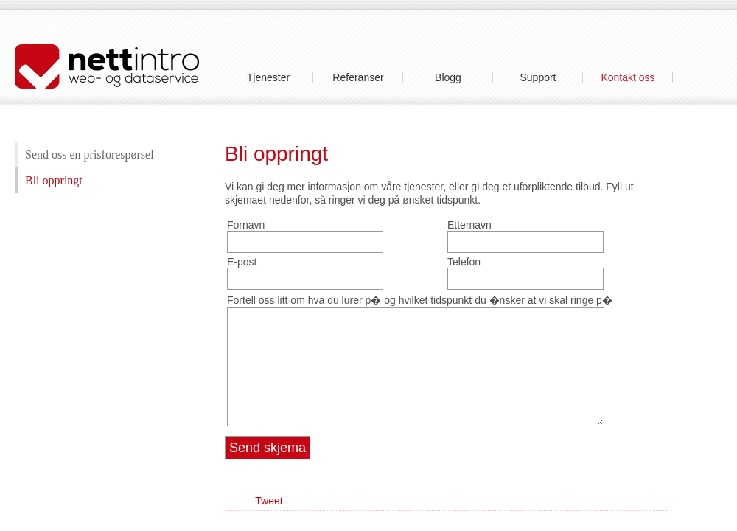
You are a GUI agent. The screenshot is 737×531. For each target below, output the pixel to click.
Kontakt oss (627, 77)
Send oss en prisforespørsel (89, 154)
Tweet (268, 501)
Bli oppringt (54, 180)
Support (538, 77)
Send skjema (267, 447)
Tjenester (268, 77)
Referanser (357, 77)
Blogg (448, 77)
